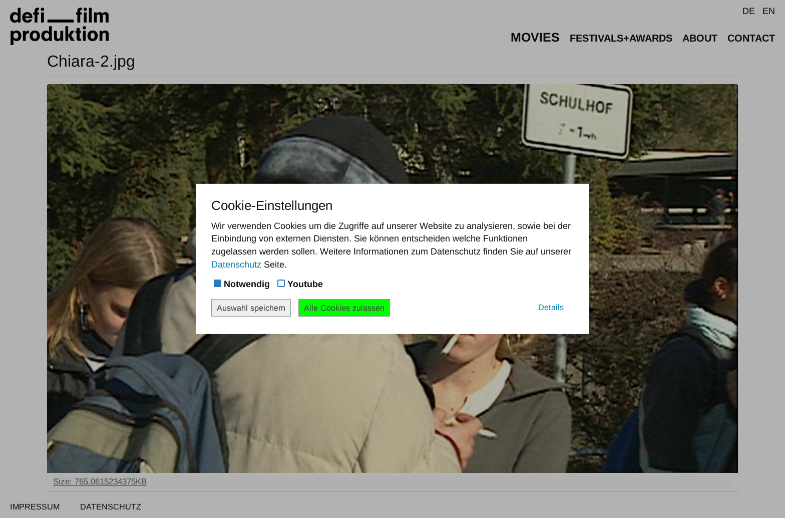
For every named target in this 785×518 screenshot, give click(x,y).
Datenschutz (236, 265)
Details (551, 307)
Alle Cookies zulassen (344, 307)
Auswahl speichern (251, 307)
